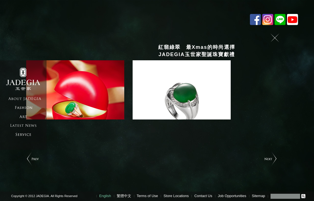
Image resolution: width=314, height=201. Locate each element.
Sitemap (258, 196)
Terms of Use (147, 196)
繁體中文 (124, 196)
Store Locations (176, 196)
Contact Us (203, 196)
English (105, 196)
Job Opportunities (232, 196)
